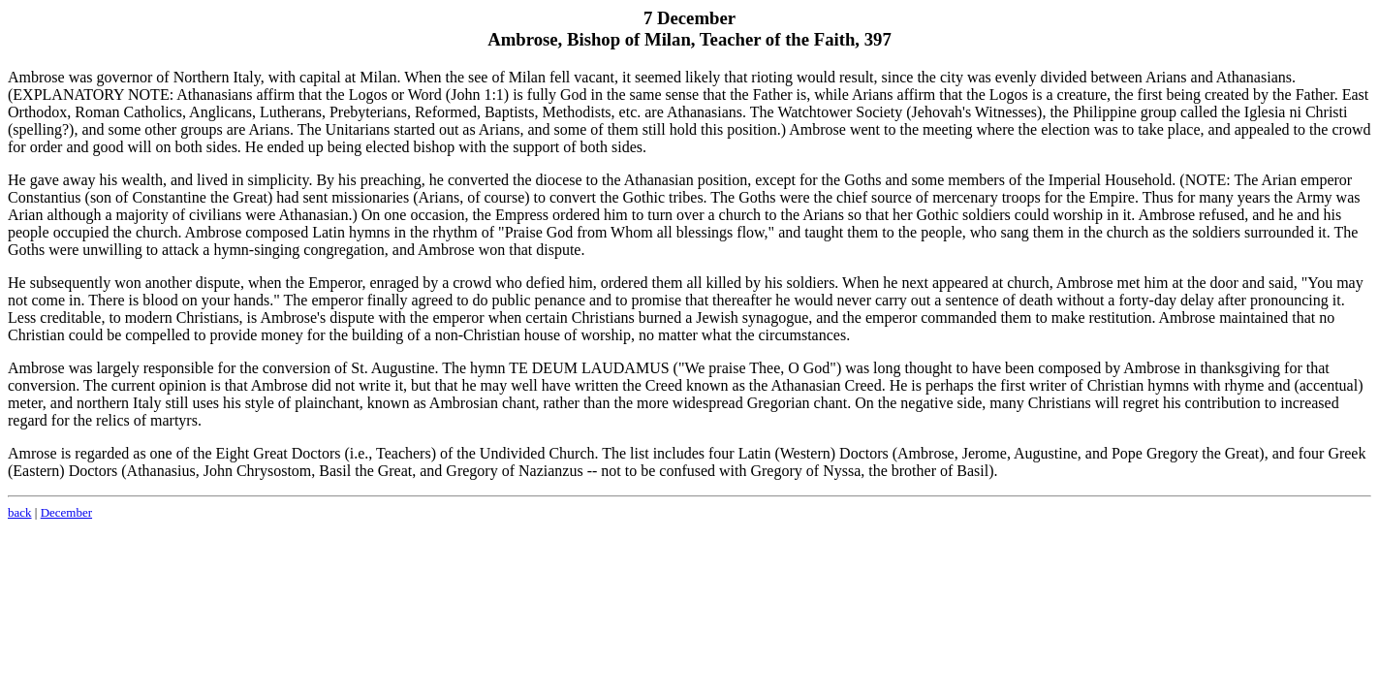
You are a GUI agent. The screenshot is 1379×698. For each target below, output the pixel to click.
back (20, 512)
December (66, 512)
